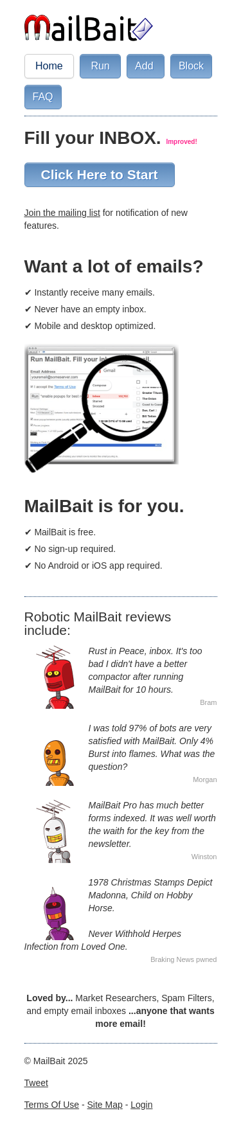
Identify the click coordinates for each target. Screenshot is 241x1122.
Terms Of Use (52, 1105)
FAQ (43, 96)
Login (141, 1105)
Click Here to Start (99, 174)
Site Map (105, 1105)
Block (191, 65)
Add (145, 65)
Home (49, 65)
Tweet (36, 1083)
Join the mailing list (62, 213)
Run (100, 65)
